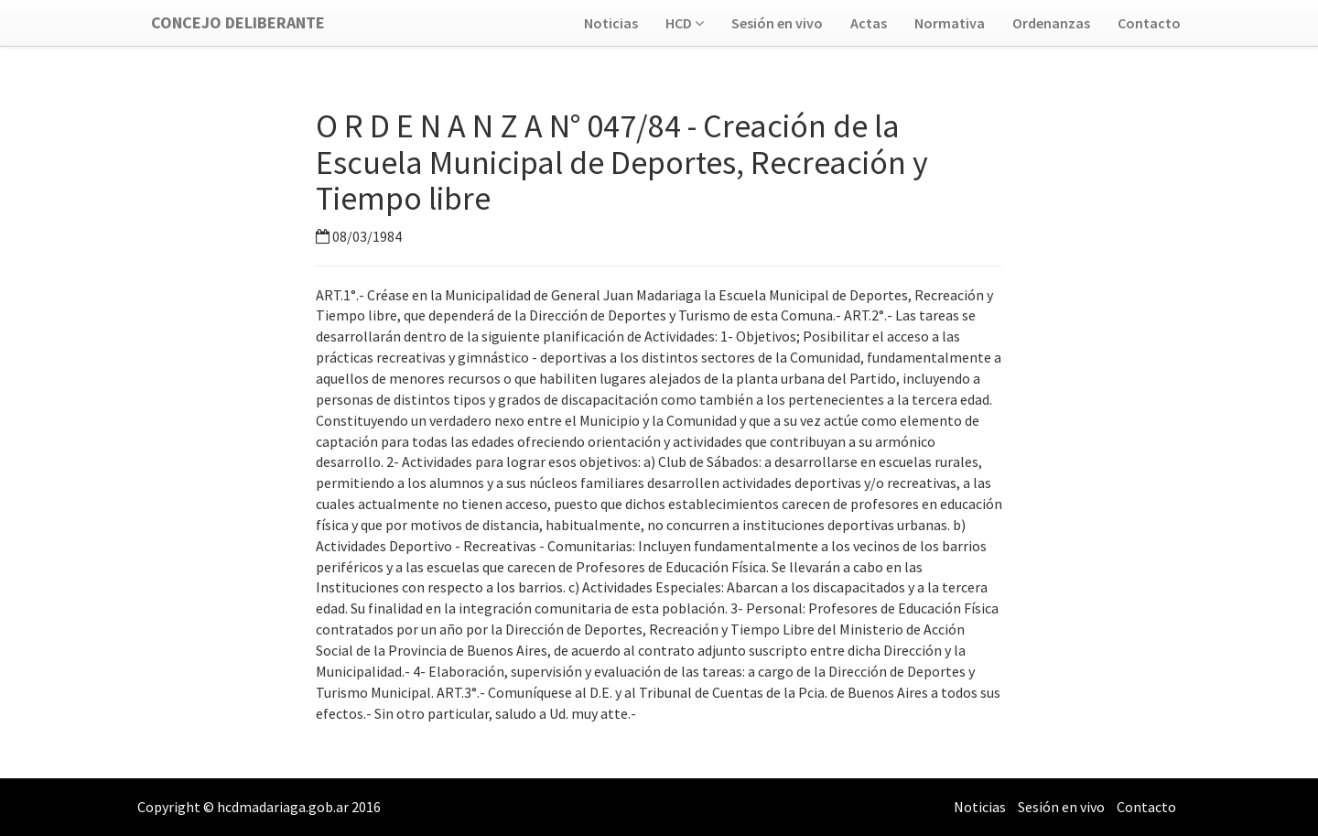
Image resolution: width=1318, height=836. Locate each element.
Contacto (1149, 23)
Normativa (949, 23)
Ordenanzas (1051, 23)
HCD (684, 23)
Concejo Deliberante (238, 22)
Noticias (611, 23)
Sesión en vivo (777, 23)
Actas (868, 23)
